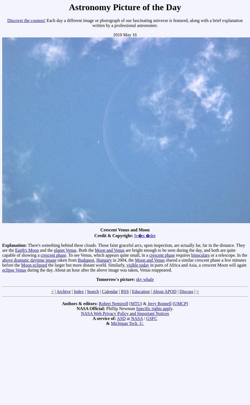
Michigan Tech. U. (127, 323)
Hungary (104, 260)
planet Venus (65, 250)
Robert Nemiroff (113, 303)
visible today (137, 265)
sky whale (145, 279)
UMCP (180, 303)
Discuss (186, 291)
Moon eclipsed (34, 265)
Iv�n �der (145, 235)
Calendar (110, 291)
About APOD (164, 291)
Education (141, 291)
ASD (121, 318)
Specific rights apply (154, 308)
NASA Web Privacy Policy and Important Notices (125, 313)
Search (93, 291)
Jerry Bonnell (160, 303)
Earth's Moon (27, 250)
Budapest (86, 260)
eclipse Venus (14, 270)
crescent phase (53, 255)
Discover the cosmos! (26, 20)
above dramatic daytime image (29, 260)
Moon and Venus (109, 250)
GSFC (151, 318)
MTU (136, 303)
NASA (137, 318)
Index (79, 291)
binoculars (200, 255)
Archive (63, 291)
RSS (125, 291)
